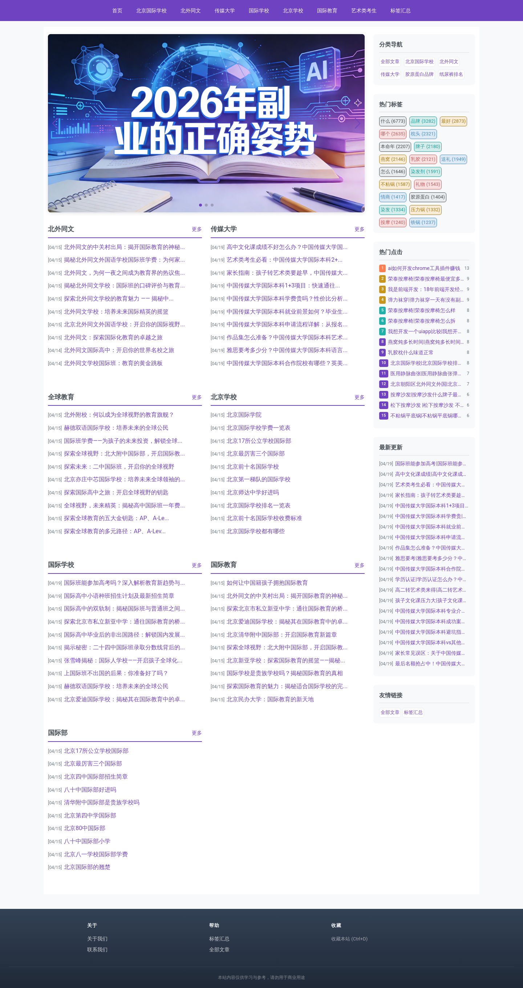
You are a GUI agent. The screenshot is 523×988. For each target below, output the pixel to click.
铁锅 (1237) (423, 222)
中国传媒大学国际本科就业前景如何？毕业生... (287, 311)
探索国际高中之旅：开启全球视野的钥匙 (116, 492)
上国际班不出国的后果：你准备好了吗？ (116, 673)
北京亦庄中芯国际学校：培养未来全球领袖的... (124, 479)
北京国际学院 (244, 414)
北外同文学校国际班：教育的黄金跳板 (113, 363)
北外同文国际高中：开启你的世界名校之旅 (119, 350)
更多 (197, 229)
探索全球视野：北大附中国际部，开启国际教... (124, 453)
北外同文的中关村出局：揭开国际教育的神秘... (124, 247)
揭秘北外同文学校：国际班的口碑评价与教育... (124, 285)
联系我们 (97, 949)
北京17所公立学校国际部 (259, 440)
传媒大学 (225, 10)
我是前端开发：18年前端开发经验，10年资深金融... (426, 289)
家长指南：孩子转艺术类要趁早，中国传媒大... (287, 272)
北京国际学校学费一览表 (259, 427)
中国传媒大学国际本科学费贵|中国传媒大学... (432, 516)
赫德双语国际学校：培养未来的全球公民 (116, 427)
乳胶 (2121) (423, 159)
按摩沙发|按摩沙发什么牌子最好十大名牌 (427, 394)
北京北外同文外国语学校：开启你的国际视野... (124, 324)
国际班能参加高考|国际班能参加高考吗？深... (432, 463)
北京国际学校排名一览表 (259, 505)
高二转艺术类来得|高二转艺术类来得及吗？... (432, 590)
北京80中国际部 (84, 828)
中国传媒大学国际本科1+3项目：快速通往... (283, 285)
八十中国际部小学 (87, 841)
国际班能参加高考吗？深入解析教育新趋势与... (124, 582)
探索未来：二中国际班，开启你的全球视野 (119, 466)
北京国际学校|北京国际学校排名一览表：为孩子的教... (427, 363)
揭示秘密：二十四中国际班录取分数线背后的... (124, 647)
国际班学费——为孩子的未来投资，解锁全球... (123, 440)
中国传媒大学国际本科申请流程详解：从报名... (287, 324)
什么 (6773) (393, 121)
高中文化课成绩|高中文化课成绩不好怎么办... (432, 474)
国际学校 (259, 10)
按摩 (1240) (393, 222)
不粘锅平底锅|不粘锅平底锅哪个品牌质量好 (427, 416)
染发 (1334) (393, 209)
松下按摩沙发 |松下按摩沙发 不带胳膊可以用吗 (427, 405)
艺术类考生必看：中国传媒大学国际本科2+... (284, 259)
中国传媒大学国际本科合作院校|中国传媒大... (432, 569)
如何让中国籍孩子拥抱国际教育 (267, 582)
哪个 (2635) (393, 133)
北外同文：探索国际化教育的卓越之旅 (113, 337)
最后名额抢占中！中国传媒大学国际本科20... (432, 663)
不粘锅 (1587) (395, 184)
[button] (200, 205)
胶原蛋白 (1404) (428, 197)
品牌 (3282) (423, 121)
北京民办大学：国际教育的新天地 (270, 699)
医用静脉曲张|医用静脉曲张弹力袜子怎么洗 (427, 373)
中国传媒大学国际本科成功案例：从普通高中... (432, 621)
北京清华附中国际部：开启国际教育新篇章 (282, 634)
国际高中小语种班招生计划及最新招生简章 (119, 595)
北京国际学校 (151, 10)
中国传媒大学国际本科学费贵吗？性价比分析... (287, 298)
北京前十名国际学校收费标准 (264, 518)
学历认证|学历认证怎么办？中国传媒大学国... (432, 579)
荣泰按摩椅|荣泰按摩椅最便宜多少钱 (426, 279)
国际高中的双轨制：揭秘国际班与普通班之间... (124, 608)
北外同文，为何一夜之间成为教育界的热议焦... (124, 272)
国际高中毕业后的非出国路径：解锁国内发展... (124, 634)
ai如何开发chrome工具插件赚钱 (424, 268)
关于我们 (97, 939)
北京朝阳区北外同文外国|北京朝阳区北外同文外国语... (427, 384)
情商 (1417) (393, 197)
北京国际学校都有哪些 (256, 531)
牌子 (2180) (427, 146)
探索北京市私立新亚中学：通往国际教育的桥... (124, 621)
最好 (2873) (453, 121)
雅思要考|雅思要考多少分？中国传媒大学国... (432, 558)
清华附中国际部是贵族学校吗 (101, 802)
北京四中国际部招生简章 (96, 776)
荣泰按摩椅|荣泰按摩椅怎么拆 (421, 321)
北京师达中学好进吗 (253, 492)
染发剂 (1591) (425, 171)
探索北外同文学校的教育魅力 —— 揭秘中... (119, 298)
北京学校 (293, 10)
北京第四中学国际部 (90, 815)
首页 (117, 10)
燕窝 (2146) (393, 159)
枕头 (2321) (423, 133)
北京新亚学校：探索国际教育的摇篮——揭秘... (286, 660)
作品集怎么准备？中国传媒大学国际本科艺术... (287, 337)
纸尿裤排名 (451, 74)
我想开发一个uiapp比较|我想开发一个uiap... (426, 331)
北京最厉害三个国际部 (256, 453)
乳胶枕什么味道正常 (411, 352)
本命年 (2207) (395, 146)
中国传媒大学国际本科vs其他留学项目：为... (432, 642)
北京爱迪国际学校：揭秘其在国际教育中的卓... (124, 699)
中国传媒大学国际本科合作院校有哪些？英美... (287, 363)
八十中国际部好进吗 (90, 789)
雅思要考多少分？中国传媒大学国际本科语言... (287, 350)
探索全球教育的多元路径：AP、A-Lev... (115, 531)
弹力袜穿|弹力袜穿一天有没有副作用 (426, 300)
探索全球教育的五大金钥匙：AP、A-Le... (116, 518)
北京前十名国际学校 (253, 466)
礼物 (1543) (427, 184)
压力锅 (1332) (425, 209)
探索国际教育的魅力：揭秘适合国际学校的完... (287, 686)
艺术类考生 (364, 10)
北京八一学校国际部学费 (96, 854)
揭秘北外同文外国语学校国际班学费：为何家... (124, 259)
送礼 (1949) (453, 159)
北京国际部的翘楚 (87, 867)
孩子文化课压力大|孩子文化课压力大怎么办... (432, 600)
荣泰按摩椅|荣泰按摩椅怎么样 (421, 310)
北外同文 (191, 10)
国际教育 (327, 10)
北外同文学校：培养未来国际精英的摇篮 (116, 311)
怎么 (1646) (393, 171)
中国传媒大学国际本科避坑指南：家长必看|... (432, 632)
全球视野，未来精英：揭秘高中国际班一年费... (124, 505)
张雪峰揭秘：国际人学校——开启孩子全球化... (123, 660)
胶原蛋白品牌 (419, 74)
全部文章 (390, 61)
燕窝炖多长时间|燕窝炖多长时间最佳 (426, 342)
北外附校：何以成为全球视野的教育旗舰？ (119, 414)
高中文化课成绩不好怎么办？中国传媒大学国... (287, 247)
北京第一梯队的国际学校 (259, 479)
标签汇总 (400, 10)
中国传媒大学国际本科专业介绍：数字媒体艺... (432, 611)
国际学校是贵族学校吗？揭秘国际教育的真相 (285, 673)
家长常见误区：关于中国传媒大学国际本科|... (432, 653)
